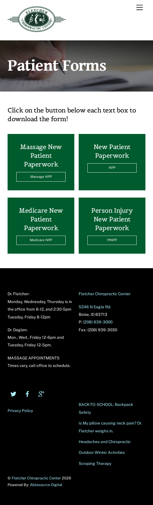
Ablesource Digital (46, 485)
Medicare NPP (41, 240)
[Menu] (139, 7)
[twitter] (13, 393)
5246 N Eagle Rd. (95, 307)
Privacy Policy (20, 410)
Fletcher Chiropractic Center (105, 293)
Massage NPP (41, 177)
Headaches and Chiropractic (105, 441)
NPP (112, 168)
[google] (41, 393)
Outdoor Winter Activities (102, 452)
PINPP (112, 240)
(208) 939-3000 (97, 322)
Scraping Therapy (95, 463)
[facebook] (27, 393)
